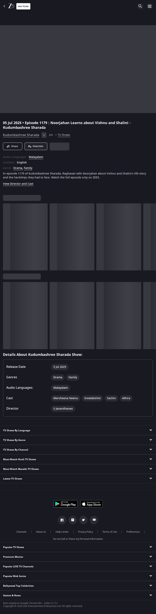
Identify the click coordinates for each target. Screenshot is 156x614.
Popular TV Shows (13, 547)
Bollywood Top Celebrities (18, 586)
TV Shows (64, 135)
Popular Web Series (14, 576)
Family (28, 168)
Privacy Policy (85, 532)
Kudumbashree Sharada (21, 135)
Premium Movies (13, 557)
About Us (41, 532)
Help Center (62, 532)
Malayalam (36, 157)
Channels (21, 532)
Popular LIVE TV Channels (18, 566)
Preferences (133, 532)
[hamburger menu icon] (150, 6)
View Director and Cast (18, 184)
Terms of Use (109, 532)
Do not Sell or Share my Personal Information (78, 539)
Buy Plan (23, 6)
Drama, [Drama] (18, 168)
